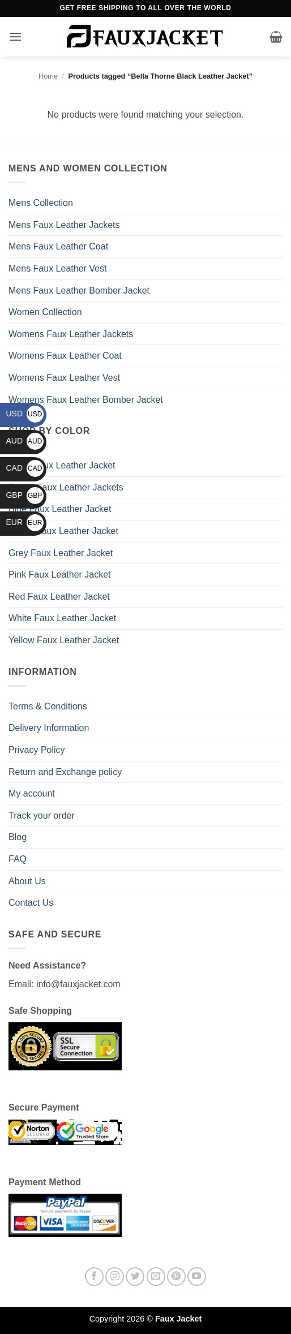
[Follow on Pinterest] (176, 1276)
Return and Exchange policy (65, 772)
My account (31, 793)
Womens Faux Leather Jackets (70, 334)
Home (48, 76)
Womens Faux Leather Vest (64, 377)
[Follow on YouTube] (196, 1276)
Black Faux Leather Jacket (61, 465)
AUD (25, 440)
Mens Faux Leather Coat (58, 246)
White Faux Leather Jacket (62, 618)
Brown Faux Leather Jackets (65, 487)
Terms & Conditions (47, 706)
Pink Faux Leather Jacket (59, 574)
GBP (25, 495)
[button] (15, 36)
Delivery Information (48, 728)
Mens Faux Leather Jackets (64, 225)
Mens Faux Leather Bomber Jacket (78, 290)
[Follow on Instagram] (114, 1276)
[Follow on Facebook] (94, 1276)
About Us (27, 881)
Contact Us (30, 902)
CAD (25, 467)
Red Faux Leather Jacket (59, 596)
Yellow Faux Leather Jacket (63, 640)
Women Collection (45, 312)
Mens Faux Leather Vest (57, 268)
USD (25, 413)
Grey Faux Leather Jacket (60, 553)
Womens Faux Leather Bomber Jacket (85, 399)
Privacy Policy (36, 750)
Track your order (41, 815)
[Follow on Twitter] (135, 1276)
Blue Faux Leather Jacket (59, 509)
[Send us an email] (156, 1276)
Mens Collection (40, 203)
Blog (17, 837)
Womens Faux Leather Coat (65, 355)
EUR (25, 522)
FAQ (17, 859)
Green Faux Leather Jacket (63, 531)
